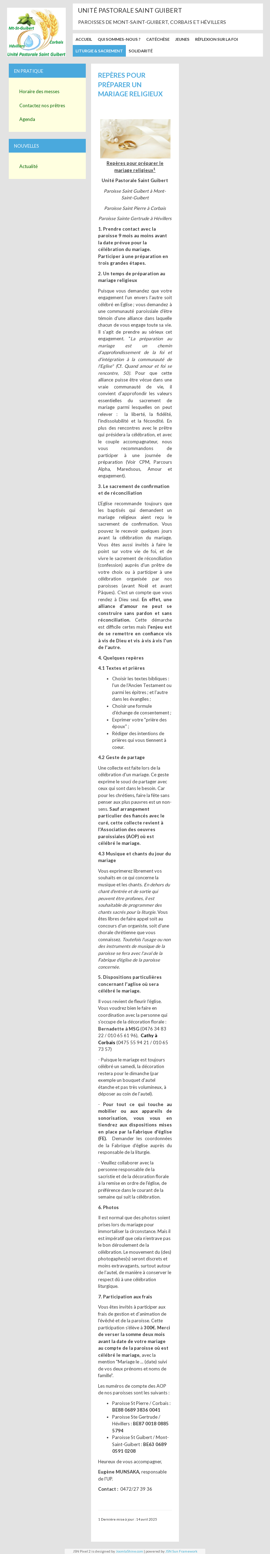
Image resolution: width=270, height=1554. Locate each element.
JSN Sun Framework (181, 1551)
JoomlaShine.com (129, 1551)
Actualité (28, 166)
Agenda (27, 119)
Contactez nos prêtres (42, 105)
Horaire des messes (39, 91)
